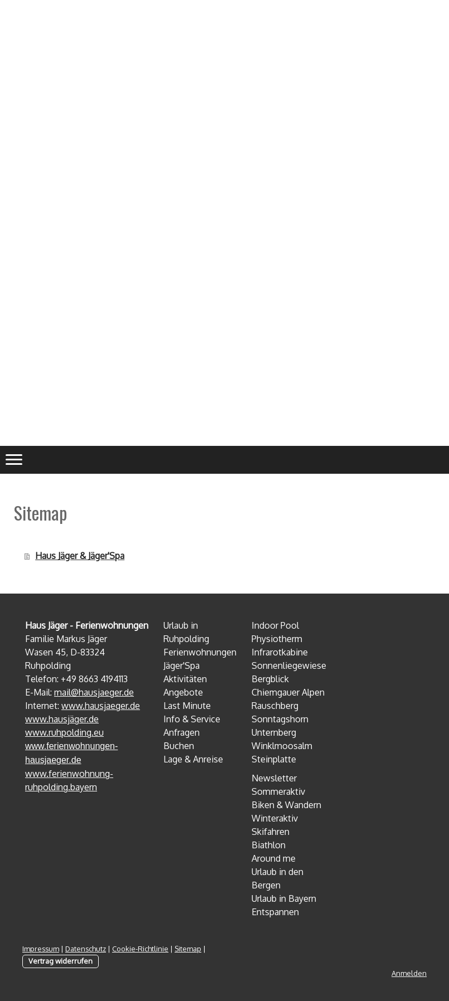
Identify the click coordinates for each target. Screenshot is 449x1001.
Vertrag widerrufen (60, 960)
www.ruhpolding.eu (64, 732)
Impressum (40, 948)
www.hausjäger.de (62, 719)
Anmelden (409, 973)
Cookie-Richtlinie (140, 948)
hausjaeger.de (106, 692)
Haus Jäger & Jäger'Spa (79, 555)
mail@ (66, 692)
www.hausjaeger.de (100, 705)
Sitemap (188, 948)
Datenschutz (85, 948)
